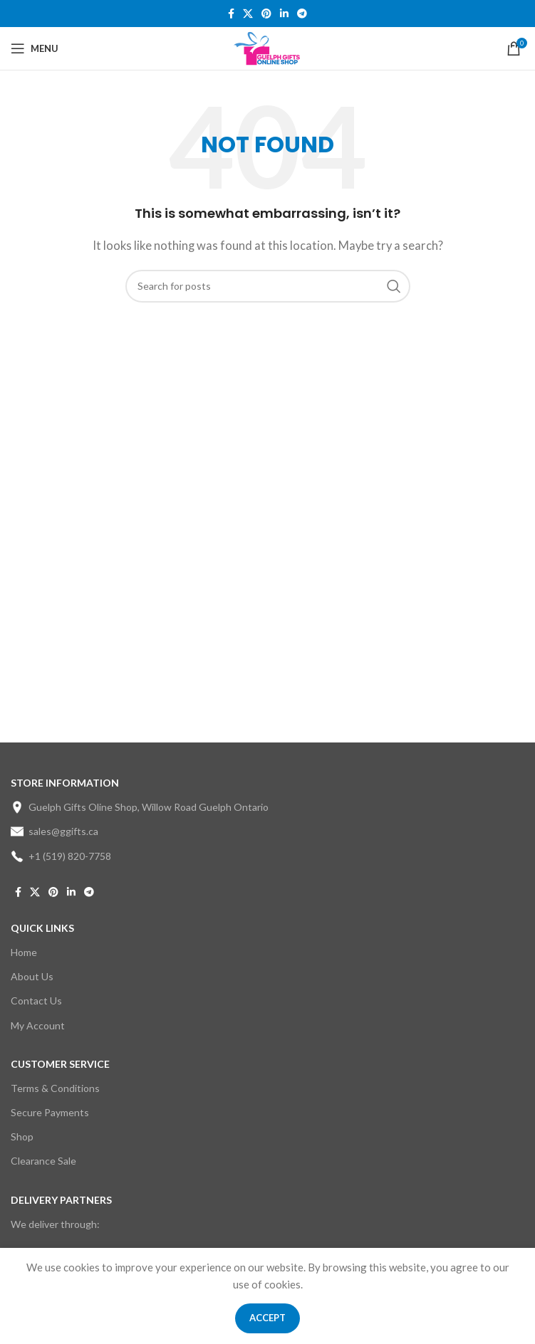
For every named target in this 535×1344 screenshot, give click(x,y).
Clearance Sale (43, 1161)
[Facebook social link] (231, 13)
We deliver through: (55, 1224)
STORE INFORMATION (65, 783)
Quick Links (42, 928)
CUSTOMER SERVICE (60, 1064)
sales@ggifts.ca (54, 831)
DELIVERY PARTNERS (61, 1200)
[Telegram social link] (302, 13)
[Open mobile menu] (35, 48)
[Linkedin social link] (284, 13)
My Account (38, 1025)
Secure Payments (50, 1112)
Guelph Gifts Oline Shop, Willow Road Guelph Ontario (140, 807)
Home (24, 952)
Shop (22, 1136)
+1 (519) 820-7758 (61, 856)
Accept (267, 1317)
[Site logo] (267, 47)
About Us (32, 976)
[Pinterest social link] (266, 13)
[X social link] (248, 13)
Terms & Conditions (55, 1088)
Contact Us (36, 1000)
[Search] (267, 286)
